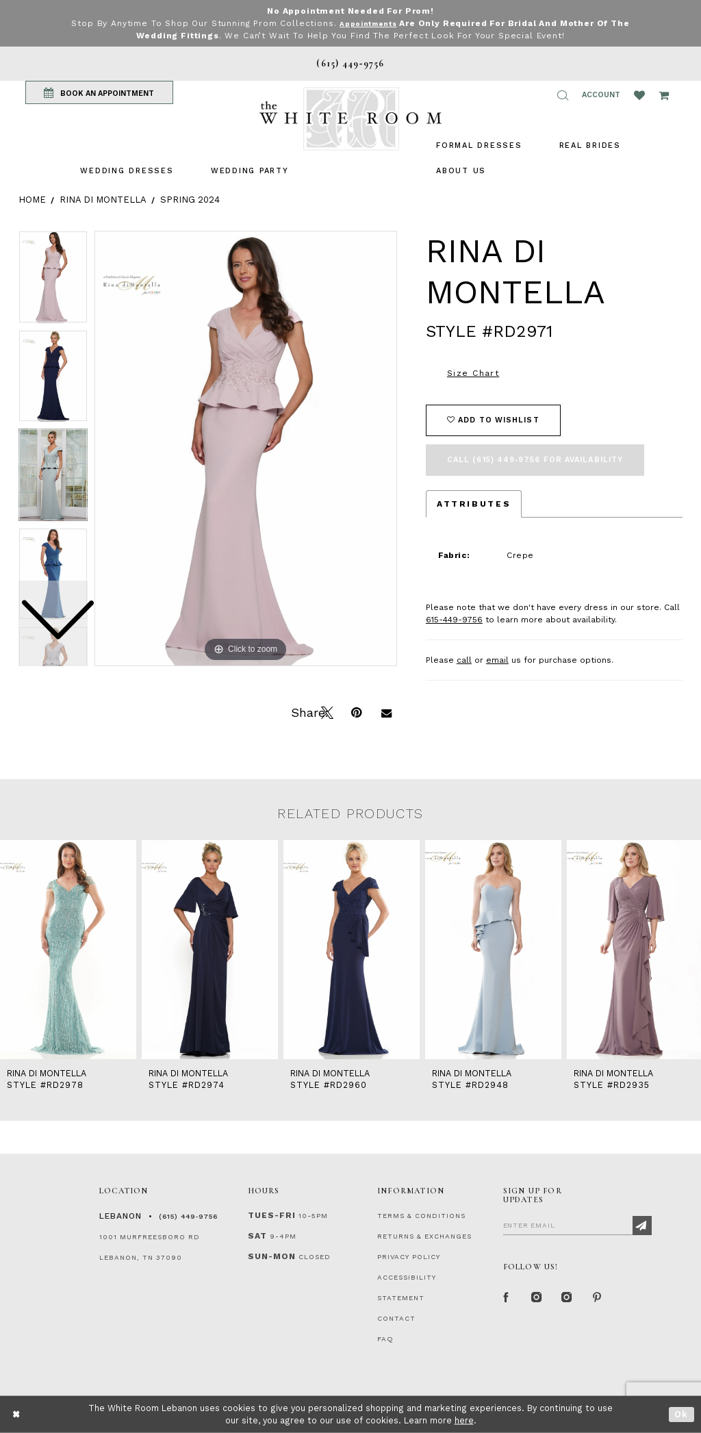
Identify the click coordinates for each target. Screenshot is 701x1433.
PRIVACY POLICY (408, 1256)
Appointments (368, 23)
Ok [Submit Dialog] (681, 1414)
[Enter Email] (577, 1225)
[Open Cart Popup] (664, 95)
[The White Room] (350, 119)
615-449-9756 (454, 619)
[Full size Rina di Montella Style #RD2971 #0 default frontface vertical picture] (245, 448)
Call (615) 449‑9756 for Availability (535, 459)
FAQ (385, 1339)
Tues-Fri (272, 1215)
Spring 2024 (190, 199)
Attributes (474, 504)
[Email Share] (386, 711)
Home (32, 199)
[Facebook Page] (507, 1299)
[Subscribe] (642, 1225)
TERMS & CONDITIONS (421, 1215)
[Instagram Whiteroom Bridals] (567, 1299)
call (464, 660)
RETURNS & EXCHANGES (424, 1236)
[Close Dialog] (17, 1414)
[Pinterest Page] (598, 1299)
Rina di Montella (103, 199)
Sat (257, 1236)
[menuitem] (126, 170)
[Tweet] (326, 711)
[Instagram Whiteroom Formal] (537, 1299)
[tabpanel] (245, 448)
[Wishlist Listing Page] (639, 95)
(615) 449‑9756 (188, 1216)
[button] (562, 95)
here (464, 1420)
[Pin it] (356, 711)
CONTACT (396, 1318)
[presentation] (68, 949)
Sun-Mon (272, 1256)
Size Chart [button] (473, 373)
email (497, 660)
